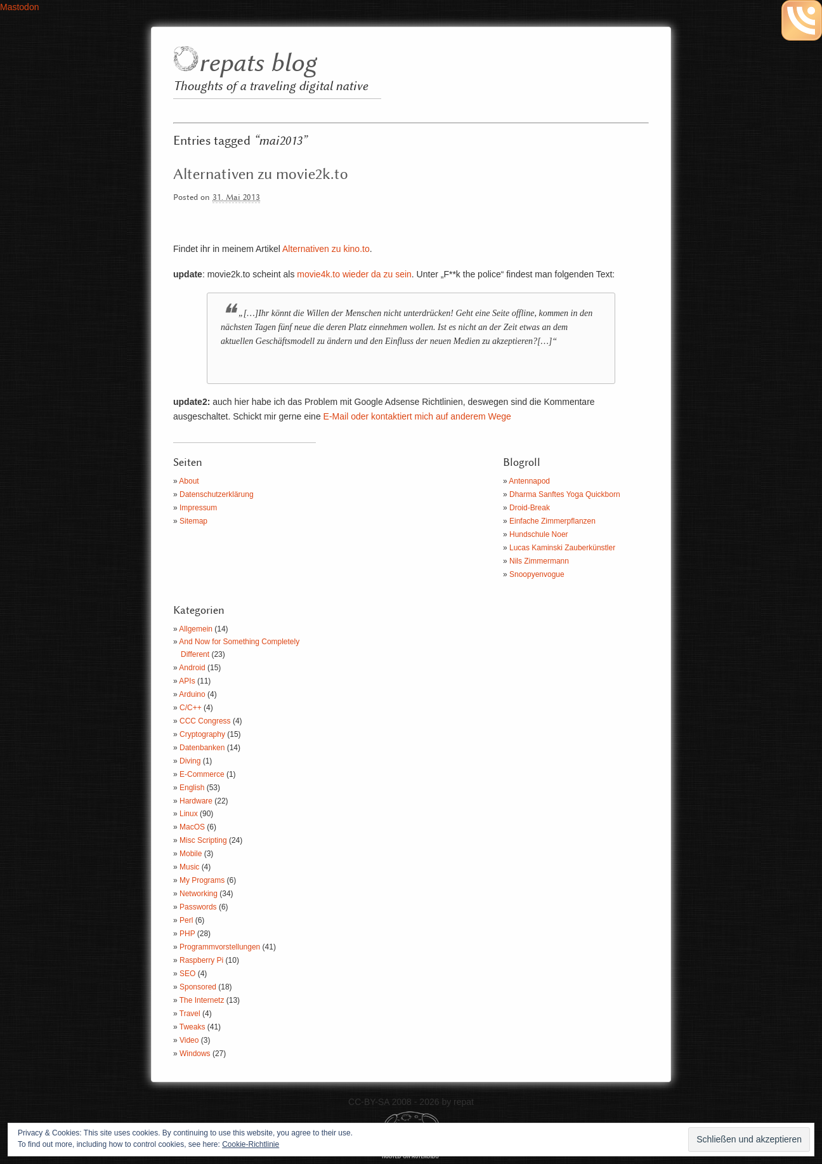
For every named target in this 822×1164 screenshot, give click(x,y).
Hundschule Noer (538, 534)
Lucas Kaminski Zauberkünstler (562, 547)
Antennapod (529, 481)
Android (192, 667)
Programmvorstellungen (219, 946)
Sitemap (193, 521)
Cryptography (202, 734)
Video (189, 1040)
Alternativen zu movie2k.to (260, 174)
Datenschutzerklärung (216, 494)
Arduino (192, 694)
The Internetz (202, 1000)
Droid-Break (529, 507)
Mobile (190, 853)
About (189, 481)
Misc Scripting (203, 840)
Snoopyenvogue (536, 574)
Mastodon (19, 7)
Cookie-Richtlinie (250, 1144)
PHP (187, 933)
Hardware (195, 801)
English (191, 787)
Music (189, 867)
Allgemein (195, 629)
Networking (198, 893)
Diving (189, 761)
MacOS (192, 827)
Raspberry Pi (201, 960)
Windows (195, 1053)
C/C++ (190, 707)
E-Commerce (202, 774)
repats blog (257, 64)
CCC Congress (205, 721)
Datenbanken (202, 747)
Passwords (198, 907)
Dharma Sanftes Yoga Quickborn (564, 494)
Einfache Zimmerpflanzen (552, 521)
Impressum (198, 507)
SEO (187, 973)
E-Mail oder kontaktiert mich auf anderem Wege (417, 416)
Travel (189, 1013)
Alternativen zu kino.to (326, 249)
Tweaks (192, 1026)
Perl (186, 920)
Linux (188, 813)
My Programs (202, 880)
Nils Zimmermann (539, 561)
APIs (187, 681)
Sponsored (197, 986)
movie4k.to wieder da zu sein (354, 274)
